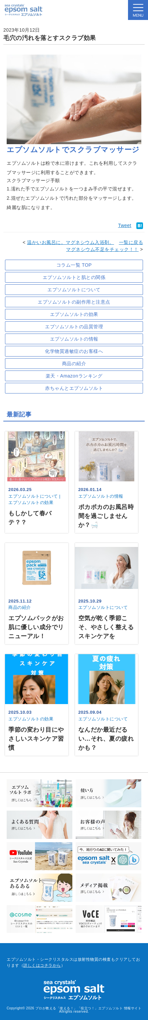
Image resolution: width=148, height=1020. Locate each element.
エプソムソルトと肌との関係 (74, 277)
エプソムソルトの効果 (74, 314)
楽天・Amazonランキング (74, 376)
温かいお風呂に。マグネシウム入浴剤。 (70, 242)
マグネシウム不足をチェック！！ (102, 249)
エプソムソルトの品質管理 (74, 326)
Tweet (124, 225)
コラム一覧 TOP (74, 265)
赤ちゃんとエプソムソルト (74, 388)
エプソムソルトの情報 (74, 339)
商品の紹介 (74, 363)
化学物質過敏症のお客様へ (74, 351)
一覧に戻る (131, 242)
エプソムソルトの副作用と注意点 (74, 302)
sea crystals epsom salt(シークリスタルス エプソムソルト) (23, 10)
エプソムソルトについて (74, 289)
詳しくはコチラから (42, 965)
